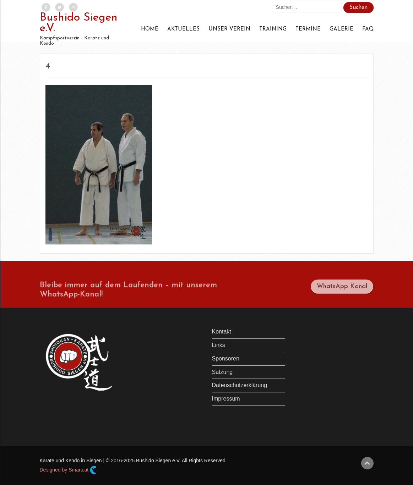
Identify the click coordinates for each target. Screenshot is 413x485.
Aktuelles (183, 29)
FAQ (368, 29)
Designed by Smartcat (68, 470)
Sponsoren (225, 359)
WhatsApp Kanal (342, 289)
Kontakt (221, 332)
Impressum (226, 399)
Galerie (341, 29)
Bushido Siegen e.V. (79, 23)
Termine (308, 29)
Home (149, 29)
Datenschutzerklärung (239, 385)
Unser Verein (229, 29)
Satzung (222, 372)
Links (218, 345)
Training (273, 29)
